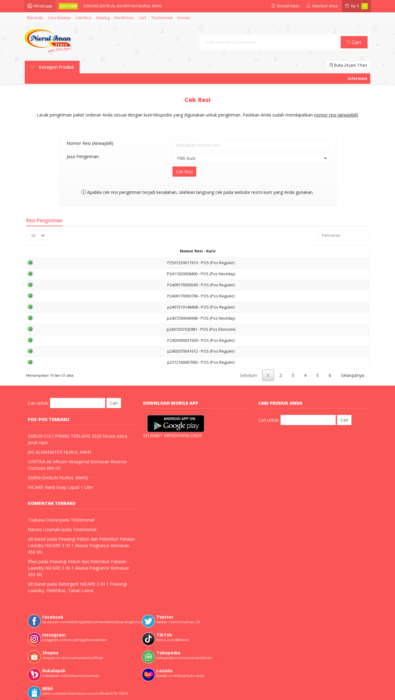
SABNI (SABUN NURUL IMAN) (58, 478)
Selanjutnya (352, 375)
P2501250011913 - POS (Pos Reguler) (99, 262)
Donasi (183, 17)
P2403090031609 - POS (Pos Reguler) (99, 340)
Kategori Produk (52, 67)
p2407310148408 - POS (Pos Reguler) (99, 307)
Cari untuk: (38, 403)
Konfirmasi (124, 17)
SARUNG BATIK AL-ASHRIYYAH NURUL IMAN (123, 6)
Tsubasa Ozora (43, 520)
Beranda (35, 17)
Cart (142, 17)
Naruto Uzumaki (44, 529)
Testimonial (162, 17)
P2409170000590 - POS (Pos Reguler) (99, 285)
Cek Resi (83, 17)
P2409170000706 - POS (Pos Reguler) (99, 296)
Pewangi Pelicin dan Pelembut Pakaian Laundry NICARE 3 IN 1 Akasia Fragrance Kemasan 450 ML (81, 545)
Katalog (103, 17)
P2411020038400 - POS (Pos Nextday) (99, 273)
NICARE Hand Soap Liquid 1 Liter (60, 487)
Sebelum (248, 375)
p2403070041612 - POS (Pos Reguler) (99, 351)
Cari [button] (354, 42)
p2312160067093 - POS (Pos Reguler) (99, 362)
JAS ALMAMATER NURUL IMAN (59, 452)
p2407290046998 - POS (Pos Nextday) (99, 318)
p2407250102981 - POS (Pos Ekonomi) (99, 329)
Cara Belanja (59, 17)
